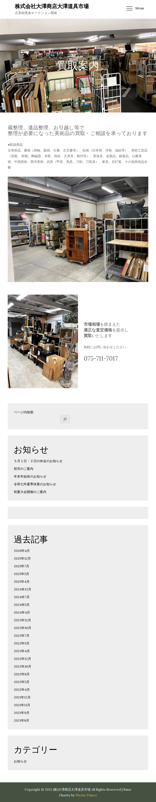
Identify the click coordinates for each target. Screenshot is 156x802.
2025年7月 (21, 566)
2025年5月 (21, 574)
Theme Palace (86, 795)
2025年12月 (22, 558)
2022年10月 (22, 666)
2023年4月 (22, 651)
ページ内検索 (23, 412)
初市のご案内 (23, 469)
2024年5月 (22, 605)
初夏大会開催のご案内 (30, 492)
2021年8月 (21, 720)
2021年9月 (21, 713)
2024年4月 (22, 612)
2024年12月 (22, 589)
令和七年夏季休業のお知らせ (35, 484)
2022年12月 (22, 659)
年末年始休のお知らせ (30, 476)
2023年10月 (22, 628)
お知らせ (20, 761)
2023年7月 (21, 635)
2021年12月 (22, 697)
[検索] (65, 419)
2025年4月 (22, 581)
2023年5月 (21, 643)
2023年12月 (22, 620)
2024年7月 (22, 597)
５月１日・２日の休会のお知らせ (38, 461)
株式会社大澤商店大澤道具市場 (52, 6)
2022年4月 (22, 689)
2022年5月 (21, 682)
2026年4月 (22, 551)
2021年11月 (22, 705)
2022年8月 (22, 674)
